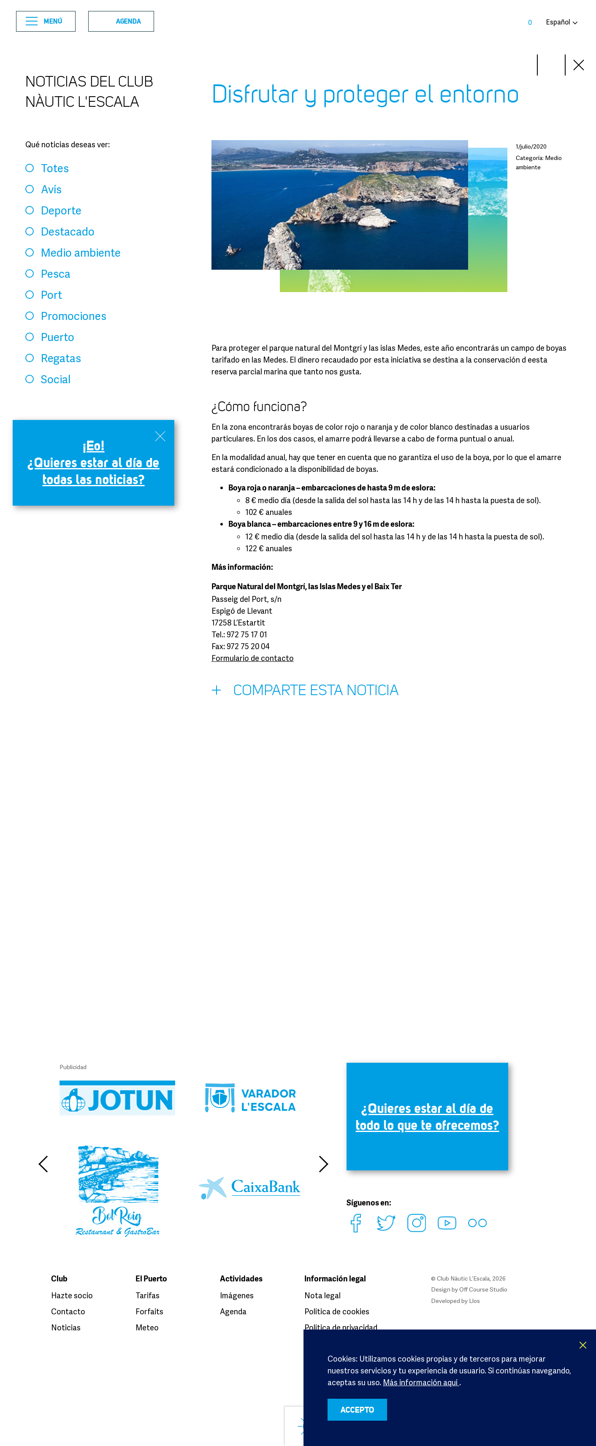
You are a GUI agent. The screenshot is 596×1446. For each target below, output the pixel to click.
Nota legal (322, 1295)
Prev (551, 65)
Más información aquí (421, 1382)
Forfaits (149, 1311)
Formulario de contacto (252, 658)
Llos (474, 1301)
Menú (44, 21)
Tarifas (147, 1295)
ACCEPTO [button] (357, 1410)
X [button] (583, 1345)
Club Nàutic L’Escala (298, 21)
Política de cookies (336, 1311)
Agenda (118, 21)
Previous (42, 1164)
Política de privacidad (340, 1327)
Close (579, 65)
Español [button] (558, 22)
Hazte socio (72, 1295)
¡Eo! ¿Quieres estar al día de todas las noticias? (93, 462)
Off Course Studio (483, 1289)
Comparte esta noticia (305, 692)
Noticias (66, 1327)
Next (523, 65)
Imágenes (237, 1295)
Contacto (68, 1311)
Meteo (147, 1327)
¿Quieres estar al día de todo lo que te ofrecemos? (427, 1116)
